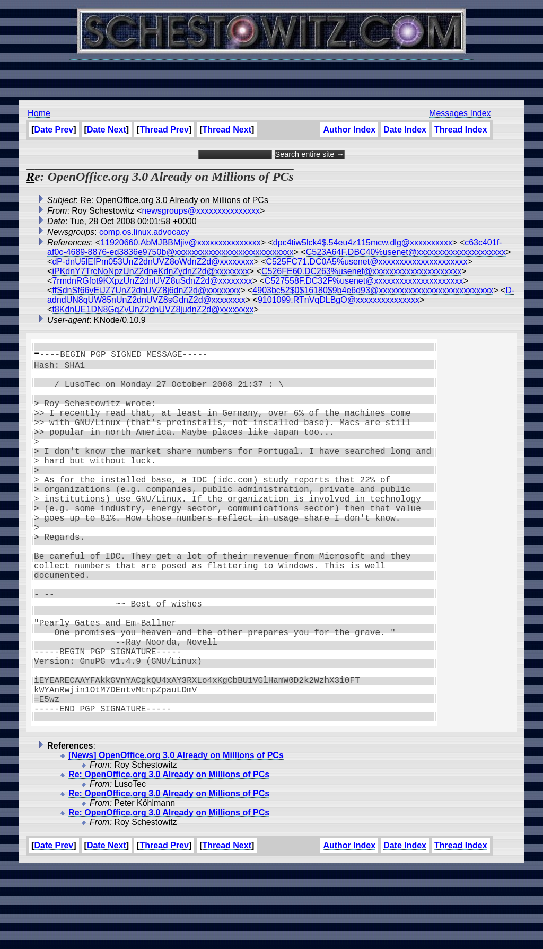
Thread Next (227, 129)
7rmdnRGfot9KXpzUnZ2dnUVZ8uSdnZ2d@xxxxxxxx (152, 280)
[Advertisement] (271, 74)
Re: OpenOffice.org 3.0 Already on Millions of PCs (168, 854)
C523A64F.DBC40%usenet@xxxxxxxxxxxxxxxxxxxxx (406, 252)
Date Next (106, 129)
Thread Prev (163, 129)
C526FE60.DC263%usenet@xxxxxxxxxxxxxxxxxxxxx (361, 271)
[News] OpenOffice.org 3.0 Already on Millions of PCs (176, 835)
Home (39, 113)
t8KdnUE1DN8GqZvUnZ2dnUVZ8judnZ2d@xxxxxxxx (152, 309)
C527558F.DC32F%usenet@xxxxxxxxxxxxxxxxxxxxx (364, 280)
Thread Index (460, 129)
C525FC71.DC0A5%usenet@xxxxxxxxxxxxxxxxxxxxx (367, 261)
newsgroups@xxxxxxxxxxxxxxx (201, 210)
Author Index (349, 129)
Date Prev (53, 129)
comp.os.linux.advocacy (144, 231)
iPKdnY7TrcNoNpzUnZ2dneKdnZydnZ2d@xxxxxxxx (150, 271)
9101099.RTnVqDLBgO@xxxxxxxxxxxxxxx (338, 299)
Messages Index (460, 113)
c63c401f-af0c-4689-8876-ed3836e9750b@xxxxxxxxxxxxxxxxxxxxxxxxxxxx (274, 247)
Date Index (404, 129)
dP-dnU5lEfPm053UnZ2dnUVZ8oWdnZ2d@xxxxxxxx (152, 261)
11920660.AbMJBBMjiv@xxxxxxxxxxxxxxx (180, 242)
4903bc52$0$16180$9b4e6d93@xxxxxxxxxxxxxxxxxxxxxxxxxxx (372, 290)
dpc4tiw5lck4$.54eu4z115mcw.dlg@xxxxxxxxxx (362, 242)
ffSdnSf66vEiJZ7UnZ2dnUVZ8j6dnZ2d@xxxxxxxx (146, 290)
